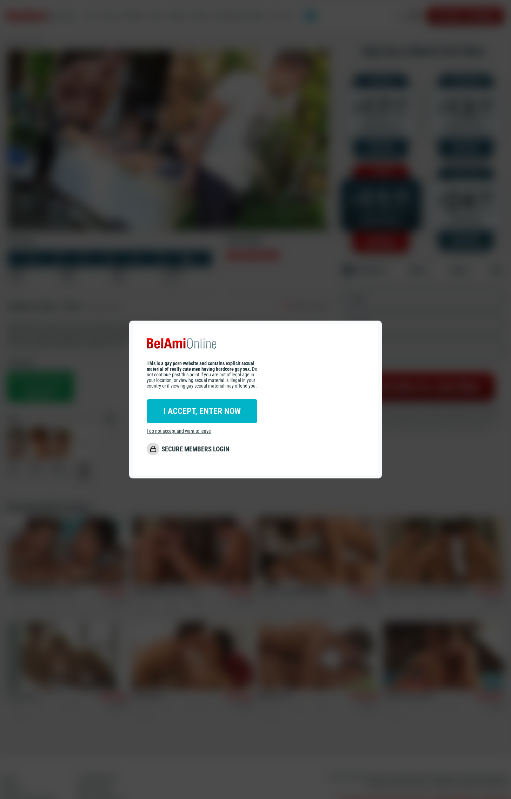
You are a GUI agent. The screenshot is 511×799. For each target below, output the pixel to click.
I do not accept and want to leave (179, 431)
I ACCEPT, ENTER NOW (202, 411)
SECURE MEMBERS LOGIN (195, 449)
